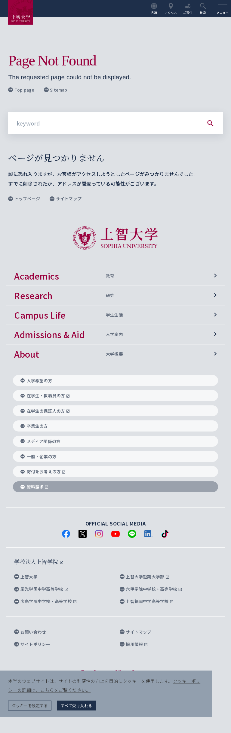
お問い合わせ (30, 632)
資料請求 (34, 487)
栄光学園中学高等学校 (41, 589)
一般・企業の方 (38, 456)
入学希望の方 (36, 380)
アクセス (171, 8)
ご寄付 (187, 8)
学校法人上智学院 (38, 562)
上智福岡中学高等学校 (147, 601)
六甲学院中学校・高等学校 (151, 589)
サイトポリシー (32, 644)
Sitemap (55, 90)
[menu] (222, 8)
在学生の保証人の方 (45, 411)
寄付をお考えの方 (43, 472)
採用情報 (134, 644)
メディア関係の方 (40, 441)
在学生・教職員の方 (45, 396)
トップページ (24, 198)
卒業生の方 (34, 426)
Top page (21, 90)
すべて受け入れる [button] (76, 705)
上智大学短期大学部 (145, 577)
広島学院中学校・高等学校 (45, 601)
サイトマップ (66, 198)
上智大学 (26, 577)
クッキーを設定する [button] (30, 705)
